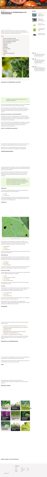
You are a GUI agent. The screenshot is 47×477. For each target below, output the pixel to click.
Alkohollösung (5, 47)
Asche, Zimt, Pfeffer (6, 48)
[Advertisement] (15, 21)
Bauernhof (14, 7)
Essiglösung (5, 45)
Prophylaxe (5, 51)
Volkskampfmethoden (7, 42)
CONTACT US (6, 473)
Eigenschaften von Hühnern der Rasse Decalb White (39, 64)
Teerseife (5, 50)
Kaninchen (22, 470)
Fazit (4, 54)
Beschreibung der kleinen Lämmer (38, 56)
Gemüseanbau (2, 10)
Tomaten (16, 467)
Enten (22, 471)
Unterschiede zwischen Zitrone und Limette (40, 71)
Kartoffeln (16, 471)
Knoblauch (16, 470)
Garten (8, 7)
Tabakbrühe (5, 44)
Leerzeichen (30, 7)
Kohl (5, 10)
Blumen (20, 7)
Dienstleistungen (38, 7)
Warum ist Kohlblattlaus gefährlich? (9, 41)
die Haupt (3, 7)
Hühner (22, 467)
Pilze (24, 7)
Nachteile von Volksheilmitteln (8, 53)
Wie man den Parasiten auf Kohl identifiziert (11, 39)
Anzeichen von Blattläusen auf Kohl (9, 38)
